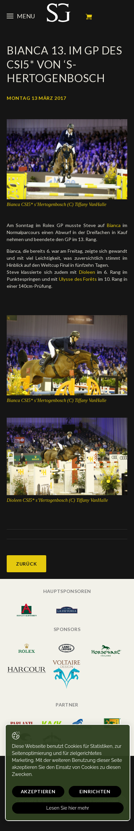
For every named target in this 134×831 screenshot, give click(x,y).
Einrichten (95, 791)
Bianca (114, 225)
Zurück (26, 564)
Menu (21, 16)
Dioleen (87, 272)
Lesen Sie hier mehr (67, 808)
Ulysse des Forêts (78, 279)
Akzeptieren (38, 791)
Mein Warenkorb (88, 16)
